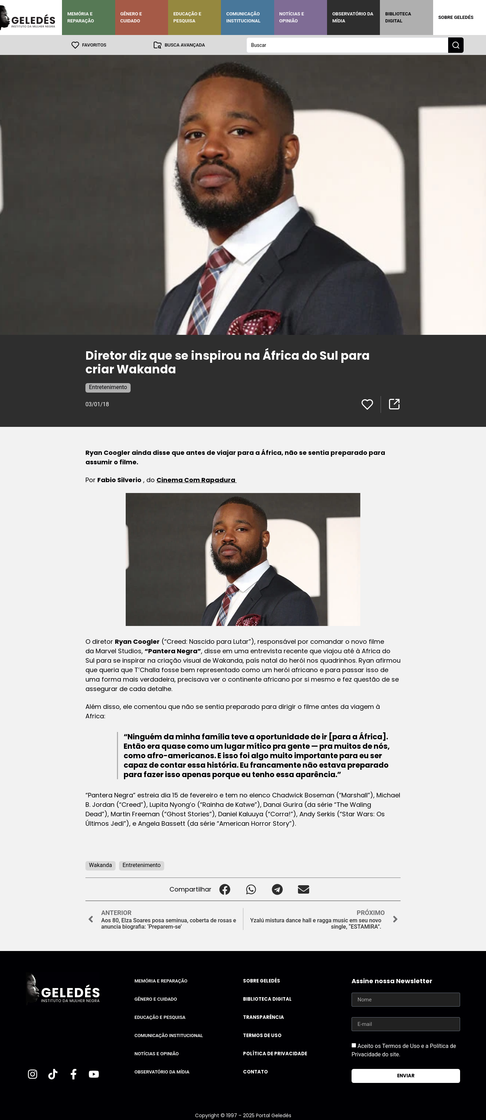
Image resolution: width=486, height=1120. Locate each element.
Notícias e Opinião (291, 17)
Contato (255, 1071)
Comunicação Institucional (243, 17)
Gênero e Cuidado (131, 17)
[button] (224, 889)
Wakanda (100, 864)
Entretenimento (108, 386)
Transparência (263, 1017)
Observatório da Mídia (352, 17)
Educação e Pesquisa (187, 17)
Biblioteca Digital (398, 17)
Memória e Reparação (80, 17)
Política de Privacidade (275, 1053)
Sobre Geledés (455, 17)
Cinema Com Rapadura (197, 479)
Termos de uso (262, 1035)
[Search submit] (456, 44)
